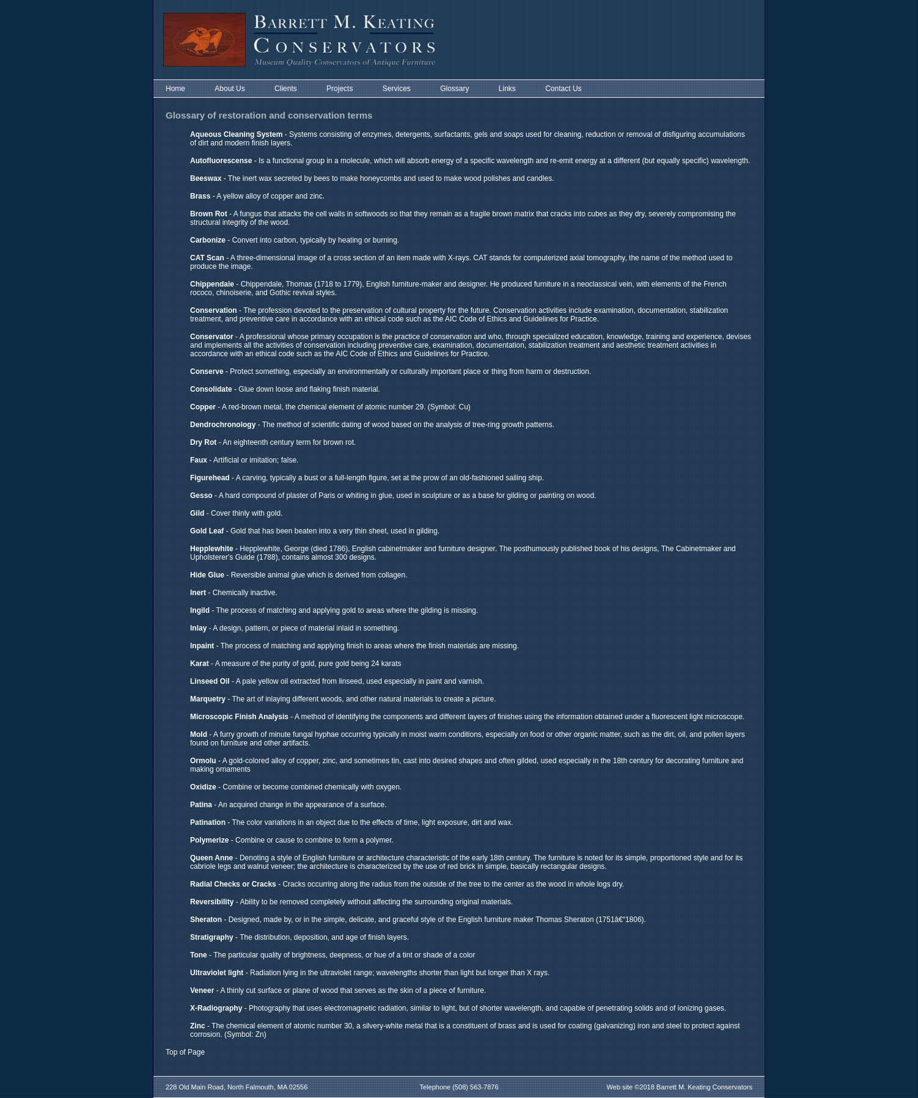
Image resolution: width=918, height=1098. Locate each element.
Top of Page (185, 1052)
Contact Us (563, 88)
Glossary (454, 88)
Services (397, 88)
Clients (285, 88)
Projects (339, 88)
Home (175, 88)
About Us (229, 88)
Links (507, 88)
